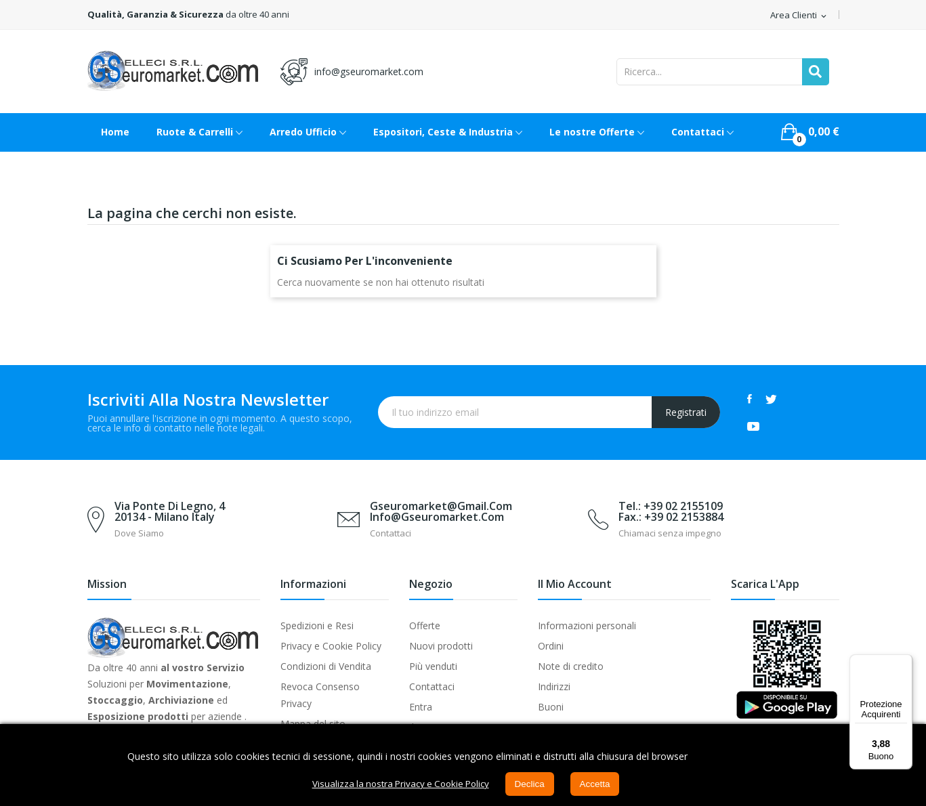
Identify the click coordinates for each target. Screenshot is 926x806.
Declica (533, 784)
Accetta (600, 784)
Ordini (551, 645)
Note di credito (571, 666)
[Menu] (904, 662)
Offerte (424, 625)
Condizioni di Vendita (325, 666)
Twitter (771, 398)
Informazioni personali (587, 625)
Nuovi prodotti (441, 645)
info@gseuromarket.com (368, 71)
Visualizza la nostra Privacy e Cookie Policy (399, 784)
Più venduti (433, 666)
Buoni (551, 706)
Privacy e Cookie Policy (330, 645)
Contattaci (432, 686)
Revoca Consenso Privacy (320, 695)
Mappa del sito (312, 723)
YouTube (753, 426)
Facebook (749, 398)
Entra (420, 706)
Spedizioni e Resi (317, 625)
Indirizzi (554, 686)
